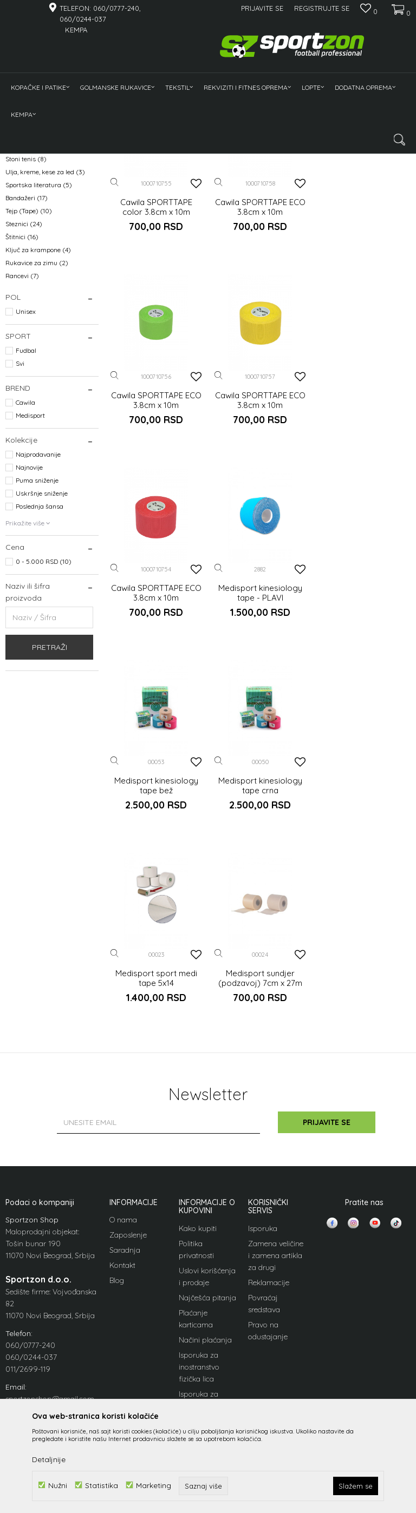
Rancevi (22, 429)
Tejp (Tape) (28, 364)
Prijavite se (327, 1083)
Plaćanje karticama (196, 1279)
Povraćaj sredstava (264, 1263)
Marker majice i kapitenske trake (45, 242)
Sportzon (18, 160)
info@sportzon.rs (33, 1371)
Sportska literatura (38, 338)
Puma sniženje (37, 634)
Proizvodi (53, 160)
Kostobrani (28, 210)
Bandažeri (26, 351)
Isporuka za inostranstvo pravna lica (199, 1366)
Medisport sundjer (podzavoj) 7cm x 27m (156, 939)
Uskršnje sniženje (42, 647)
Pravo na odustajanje (268, 1290)
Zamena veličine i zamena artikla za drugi (275, 1215)
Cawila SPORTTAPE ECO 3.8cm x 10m (260, 361)
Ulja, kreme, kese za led (45, 325)
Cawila (25, 556)
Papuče (21, 273)
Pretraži (49, 801)
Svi (20, 517)
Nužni (57, 1485)
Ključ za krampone (38, 403)
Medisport (30, 569)
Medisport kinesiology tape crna (260, 746)
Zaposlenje (128, 1195)
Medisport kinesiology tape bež (156, 746)
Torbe (20, 260)
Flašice (21, 286)
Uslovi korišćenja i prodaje (207, 1236)
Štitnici (21, 390)
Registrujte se (321, 8)
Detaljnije (49, 1459)
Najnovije (29, 621)
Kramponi (25, 223)
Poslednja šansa (39, 660)
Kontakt (122, 1226)
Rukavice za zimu (36, 416)
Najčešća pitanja (207, 1257)
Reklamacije (268, 1242)
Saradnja (124, 1210)
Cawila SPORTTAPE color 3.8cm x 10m (156, 361)
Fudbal (26, 504)
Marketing (153, 1485)
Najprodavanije (38, 608)
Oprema (87, 160)
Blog (116, 1241)
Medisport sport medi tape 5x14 (364, 746)
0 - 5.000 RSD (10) (44, 715)
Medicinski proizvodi (40, 299)
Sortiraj (278, 178)
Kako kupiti (198, 1188)
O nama (123, 1180)
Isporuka (262, 1188)
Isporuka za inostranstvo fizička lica (199, 1327)
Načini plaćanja (205, 1300)
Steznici (23, 377)
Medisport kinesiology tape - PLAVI (364, 553)
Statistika (101, 1485)
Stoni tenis (26, 312)
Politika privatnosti (196, 1209)
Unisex (26, 465)
